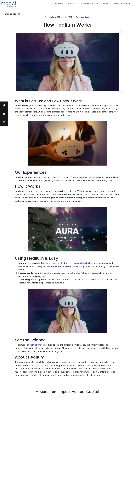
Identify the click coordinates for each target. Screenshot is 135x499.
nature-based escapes (92, 177)
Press (105, 4)
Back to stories (11, 14)
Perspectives (81, 17)
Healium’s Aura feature (63, 266)
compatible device (82, 263)
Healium (52, 17)
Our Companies (57, 4)
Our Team (72, 4)
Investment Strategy (89, 4)
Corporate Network (121, 4)
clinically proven (33, 344)
